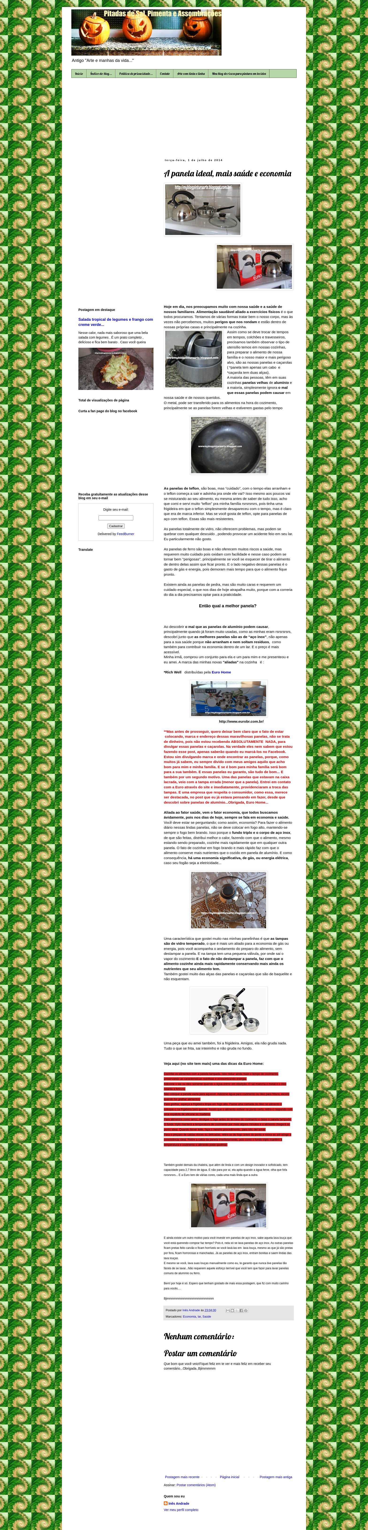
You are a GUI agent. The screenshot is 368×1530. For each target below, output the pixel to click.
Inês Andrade (179, 1503)
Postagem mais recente (182, 1477)
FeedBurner (125, 534)
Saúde (207, 1316)
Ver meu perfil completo (181, 1510)
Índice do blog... (101, 74)
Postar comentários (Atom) (196, 1485)
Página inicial (229, 1477)
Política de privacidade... (136, 74)
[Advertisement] (184, 118)
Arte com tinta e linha (191, 74)
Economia (189, 1316)
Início (79, 74)
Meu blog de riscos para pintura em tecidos (239, 74)
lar (199, 1316)
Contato (165, 74)
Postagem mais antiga (276, 1477)
